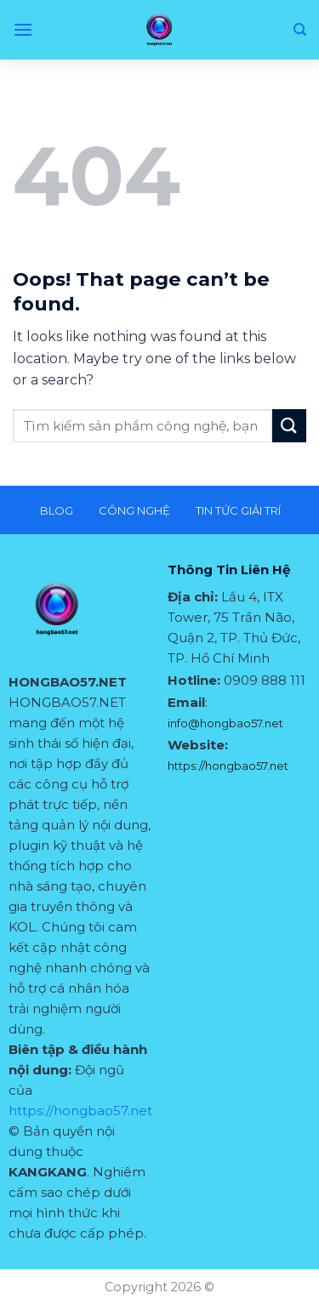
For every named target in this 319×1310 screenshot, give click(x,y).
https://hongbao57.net (80, 1110)
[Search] (299, 30)
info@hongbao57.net (225, 723)
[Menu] (23, 29)
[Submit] (289, 425)
